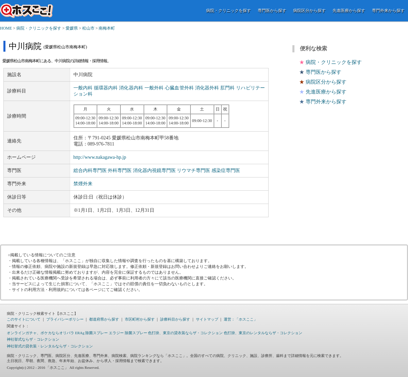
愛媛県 (72, 28)
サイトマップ (207, 319)
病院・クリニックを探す (228, 10)
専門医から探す (272, 10)
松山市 (88, 28)
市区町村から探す (140, 319)
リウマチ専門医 (193, 170)
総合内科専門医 (90, 170)
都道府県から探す (104, 319)
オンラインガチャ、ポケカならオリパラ (40, 333)
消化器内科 (131, 87)
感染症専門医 (225, 170)
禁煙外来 (82, 183)
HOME (6, 28)
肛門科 (227, 87)
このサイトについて (23, 319)
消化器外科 (207, 87)
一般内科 (83, 87)
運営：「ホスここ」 (240, 319)
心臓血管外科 (179, 87)
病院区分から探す (309, 10)
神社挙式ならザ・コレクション (33, 339)
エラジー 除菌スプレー (128, 333)
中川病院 (25, 46)
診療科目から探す (175, 319)
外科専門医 (120, 170)
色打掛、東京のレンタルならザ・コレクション (263, 333)
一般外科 (154, 87)
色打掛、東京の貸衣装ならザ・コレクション (185, 333)
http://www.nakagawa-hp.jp (99, 157)
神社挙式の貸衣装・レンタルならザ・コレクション (50, 346)
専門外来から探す (388, 10)
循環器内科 (106, 87)
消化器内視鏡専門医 (154, 170)
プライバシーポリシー (65, 319)
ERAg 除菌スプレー (91, 333)
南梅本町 (107, 28)
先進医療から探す (349, 10)
